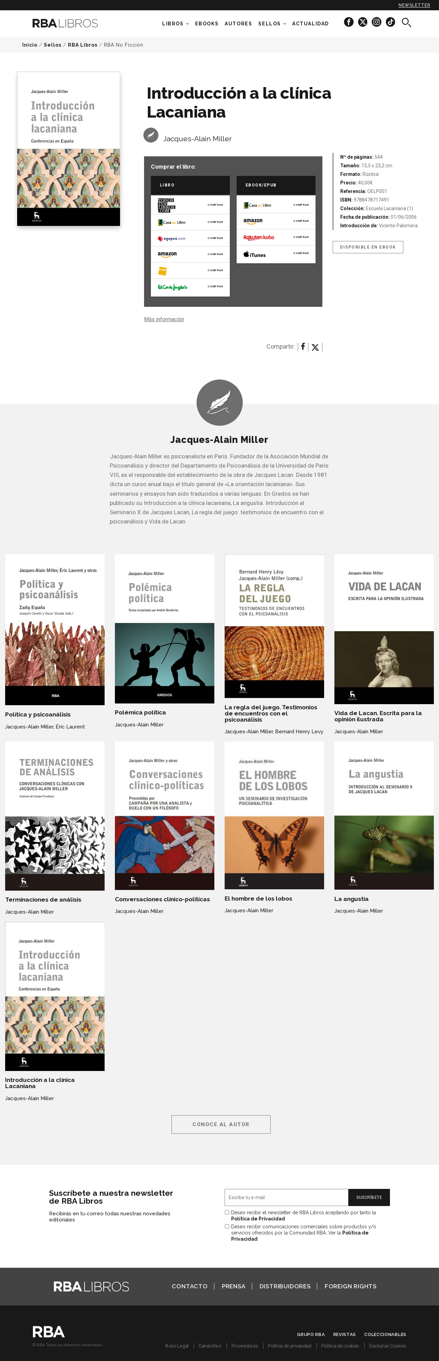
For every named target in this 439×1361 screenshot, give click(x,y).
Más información (164, 319)
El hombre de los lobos (258, 898)
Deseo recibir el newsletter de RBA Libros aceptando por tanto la (303, 1215)
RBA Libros (82, 45)
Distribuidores (285, 1286)
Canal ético (210, 1346)
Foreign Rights (351, 1286)
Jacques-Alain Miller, (29, 727)
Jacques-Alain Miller (197, 138)
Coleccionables (385, 1334)
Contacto (189, 1286)
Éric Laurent (70, 727)
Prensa (234, 1286)
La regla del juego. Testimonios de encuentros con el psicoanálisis (271, 713)
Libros (173, 23)
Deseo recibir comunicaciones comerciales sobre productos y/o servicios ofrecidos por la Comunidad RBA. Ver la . (303, 1233)
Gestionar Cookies (387, 1346)
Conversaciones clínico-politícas (162, 899)
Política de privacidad (289, 1346)
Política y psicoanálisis (38, 714)
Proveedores (245, 1346)
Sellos (269, 23)
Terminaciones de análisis (43, 899)
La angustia (351, 898)
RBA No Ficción (123, 45)
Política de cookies (340, 1346)
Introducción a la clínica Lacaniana (40, 1082)
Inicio (29, 45)
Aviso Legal (177, 1346)
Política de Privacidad (258, 1218)
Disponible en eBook (368, 247)
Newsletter (414, 5)
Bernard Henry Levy (299, 731)
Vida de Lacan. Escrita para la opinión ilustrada (378, 716)
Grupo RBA (311, 1334)
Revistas (344, 1334)
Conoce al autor (221, 1124)
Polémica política (140, 712)
